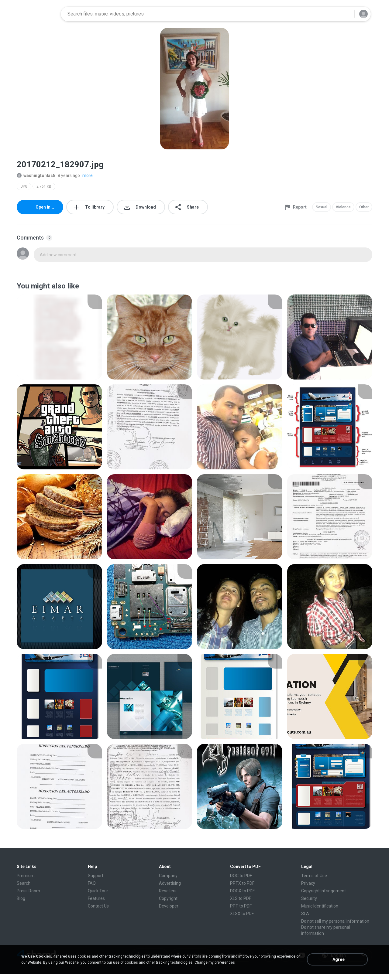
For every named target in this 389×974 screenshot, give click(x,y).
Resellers (168, 890)
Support (95, 875)
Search (23, 883)
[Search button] (346, 14)
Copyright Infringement (323, 890)
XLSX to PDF (242, 913)
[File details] (59, 337)
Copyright (168, 898)
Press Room (28, 890)
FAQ (92, 883)
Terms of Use (314, 875)
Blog (21, 898)
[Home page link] (36, 14)
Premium (26, 875)
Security (309, 898)
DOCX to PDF (242, 890)
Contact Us (98, 906)
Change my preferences (214, 962)
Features (96, 898)
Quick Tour (98, 890)
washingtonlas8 (36, 175)
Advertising (170, 883)
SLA (305, 913)
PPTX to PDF (242, 883)
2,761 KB (43, 186)
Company (168, 875)
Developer (168, 906)
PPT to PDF (241, 906)
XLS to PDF (240, 898)
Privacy (308, 883)
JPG (24, 186)
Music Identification (319, 906)
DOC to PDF (241, 875)
